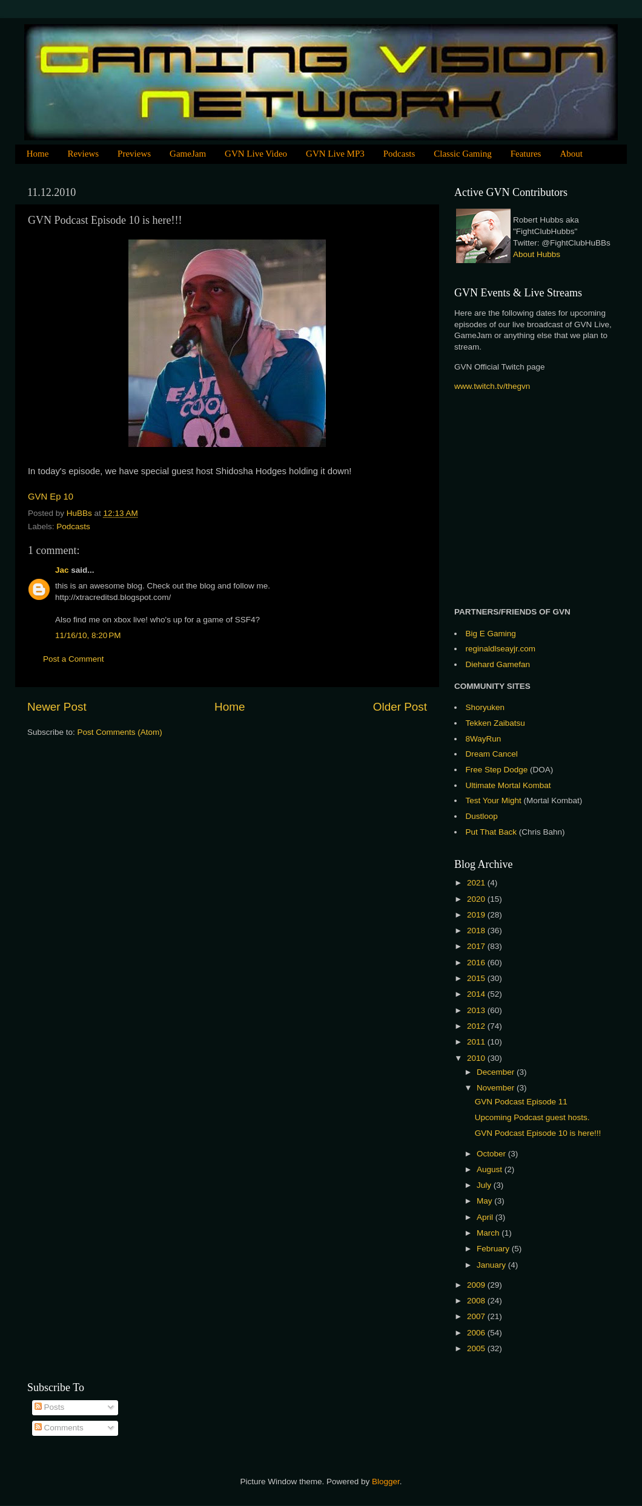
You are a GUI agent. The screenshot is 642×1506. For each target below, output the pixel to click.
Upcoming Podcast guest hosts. (532, 1117)
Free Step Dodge (497, 769)
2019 (477, 914)
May (485, 1200)
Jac (62, 570)
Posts (50, 1407)
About (571, 153)
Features (526, 153)
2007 (477, 1316)
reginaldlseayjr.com (501, 648)
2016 (477, 962)
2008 (477, 1300)
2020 (477, 899)
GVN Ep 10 (50, 496)
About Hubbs (536, 254)
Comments (59, 1427)
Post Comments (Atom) (120, 732)
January (492, 1265)
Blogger (386, 1481)
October (492, 1153)
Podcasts (399, 153)
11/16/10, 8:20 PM (88, 635)
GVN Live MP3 (335, 153)
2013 (477, 1010)
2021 (477, 882)
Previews (134, 153)
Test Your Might (493, 800)
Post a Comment (73, 658)
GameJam (188, 153)
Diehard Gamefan (498, 664)
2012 (477, 1026)
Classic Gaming (462, 153)
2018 (477, 930)
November (497, 1087)
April (486, 1217)
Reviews (83, 153)
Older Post (400, 706)
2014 (477, 994)
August (491, 1169)
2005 (477, 1348)
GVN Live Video (256, 153)
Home (38, 153)
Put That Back (492, 831)
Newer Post (57, 706)
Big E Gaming (491, 633)
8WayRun (483, 738)
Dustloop (482, 816)
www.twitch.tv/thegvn (492, 386)
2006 (477, 1332)
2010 (477, 1058)
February (494, 1248)
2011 (477, 1041)
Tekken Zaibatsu (495, 723)
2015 (477, 978)
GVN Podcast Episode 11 (521, 1101)
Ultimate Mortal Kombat (508, 785)
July (485, 1185)
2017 (477, 946)
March (489, 1232)
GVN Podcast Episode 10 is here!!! (538, 1133)
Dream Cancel (492, 753)
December (497, 1072)
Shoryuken (485, 707)
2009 (477, 1284)
